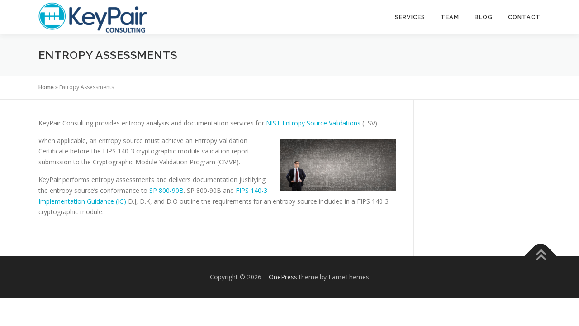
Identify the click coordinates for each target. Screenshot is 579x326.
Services (410, 17)
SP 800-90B (166, 190)
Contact (524, 17)
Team (450, 17)
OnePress (283, 277)
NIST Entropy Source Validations (313, 123)
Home (46, 87)
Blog (484, 17)
